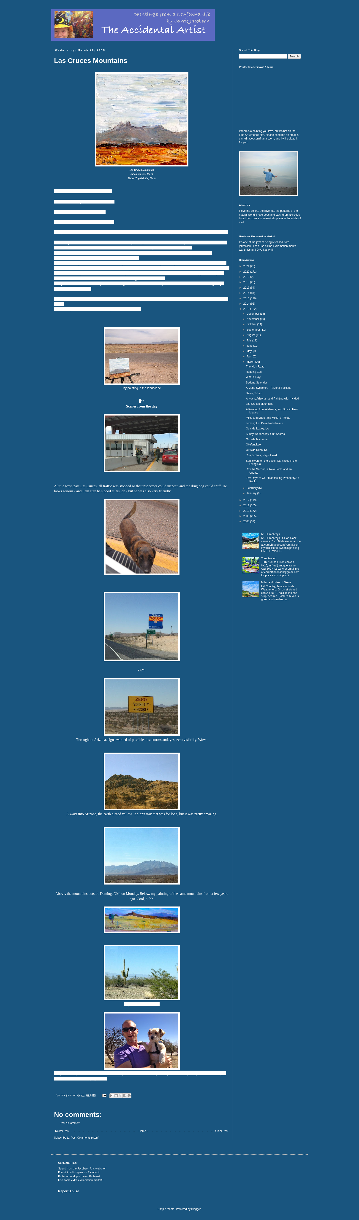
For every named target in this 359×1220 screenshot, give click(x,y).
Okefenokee (253, 444)
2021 (246, 266)
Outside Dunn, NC (257, 450)
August (251, 335)
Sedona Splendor (256, 382)
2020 (246, 271)
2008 (246, 521)
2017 (246, 287)
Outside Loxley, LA (257, 428)
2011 (246, 505)
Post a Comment (70, 1123)
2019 (246, 277)
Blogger (196, 1209)
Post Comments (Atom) (85, 1137)
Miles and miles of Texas (276, 582)
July (249, 340)
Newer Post (62, 1131)
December (253, 313)
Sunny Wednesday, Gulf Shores (265, 434)
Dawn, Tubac (254, 393)
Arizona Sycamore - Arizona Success (268, 387)
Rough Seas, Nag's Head (261, 455)
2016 (246, 293)
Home (142, 1131)
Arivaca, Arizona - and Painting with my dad (272, 398)
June (250, 345)
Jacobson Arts (86, 1168)
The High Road (255, 366)
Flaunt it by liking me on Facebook (79, 1172)
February (252, 488)
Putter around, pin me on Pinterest (79, 1176)
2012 (246, 500)
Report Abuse (68, 1191)
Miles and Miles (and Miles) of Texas (268, 417)
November (253, 319)
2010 (246, 510)
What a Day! (253, 377)
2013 (246, 309)
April (250, 356)
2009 (246, 516)
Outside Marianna (257, 439)
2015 (246, 298)
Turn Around (268, 558)
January (252, 493)
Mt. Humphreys (270, 534)
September (254, 329)
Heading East (254, 371)
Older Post (221, 1131)
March (251, 361)
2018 (246, 282)
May (250, 351)
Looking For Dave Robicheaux (264, 423)
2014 (246, 303)
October (252, 324)
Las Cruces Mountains (259, 403)
